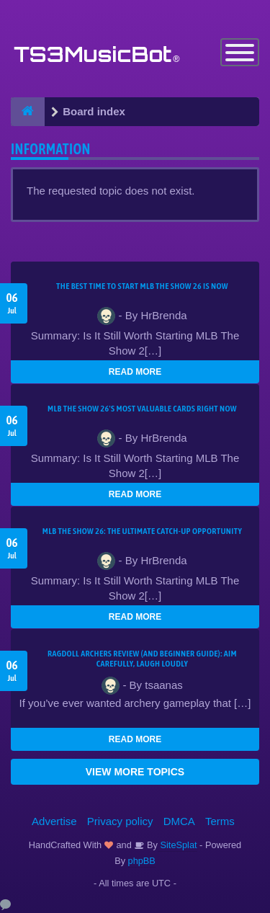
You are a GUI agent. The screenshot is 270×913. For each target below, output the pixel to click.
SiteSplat (177, 844)
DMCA (179, 821)
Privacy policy (120, 821)
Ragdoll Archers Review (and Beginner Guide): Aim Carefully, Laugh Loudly (142, 659)
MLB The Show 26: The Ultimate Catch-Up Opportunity (142, 531)
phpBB (142, 860)
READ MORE (135, 372)
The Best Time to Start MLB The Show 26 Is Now (142, 286)
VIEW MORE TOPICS (135, 772)
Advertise (54, 821)
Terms (220, 821)
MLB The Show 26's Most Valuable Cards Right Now (142, 409)
